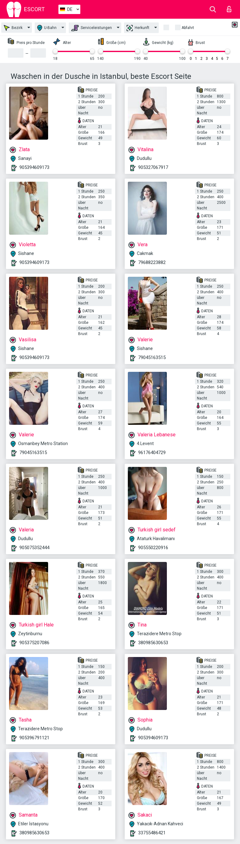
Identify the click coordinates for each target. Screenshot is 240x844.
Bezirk (13, 28)
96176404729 (152, 452)
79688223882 (152, 262)
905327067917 (153, 167)
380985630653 (153, 642)
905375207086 (34, 642)
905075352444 (34, 547)
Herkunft (138, 28)
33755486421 (152, 833)
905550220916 (153, 547)
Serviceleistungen (91, 28)
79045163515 (152, 357)
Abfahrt (188, 28)
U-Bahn (47, 28)
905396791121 (34, 738)
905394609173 (34, 167)
